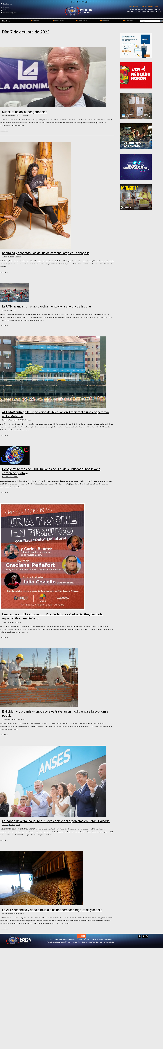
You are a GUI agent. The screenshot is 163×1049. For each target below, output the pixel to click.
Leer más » (4, 131)
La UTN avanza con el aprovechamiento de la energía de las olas (47, 306)
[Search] (161, 21)
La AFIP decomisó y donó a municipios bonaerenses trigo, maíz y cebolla (52, 910)
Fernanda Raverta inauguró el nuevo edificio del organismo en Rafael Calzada (56, 821)
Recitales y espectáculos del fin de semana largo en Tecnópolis (45, 253)
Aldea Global (6, 477)
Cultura (4, 257)
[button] (144, 7)
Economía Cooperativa (10, 420)
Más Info (18, 257)
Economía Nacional (8, 115)
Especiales (5, 310)
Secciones (6, 21)
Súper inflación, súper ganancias (24, 112)
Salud (18, 825)
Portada (26, 115)
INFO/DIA (19, 115)
